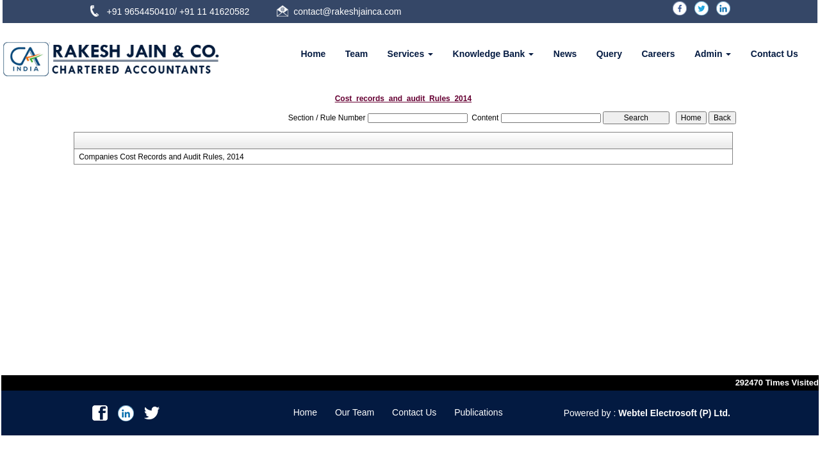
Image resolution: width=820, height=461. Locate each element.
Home (312, 54)
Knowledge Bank (493, 54)
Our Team (354, 412)
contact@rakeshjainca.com (347, 11)
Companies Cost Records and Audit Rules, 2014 (161, 156)
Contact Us (774, 54)
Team (356, 54)
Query (609, 54)
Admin (712, 54)
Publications (478, 412)
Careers (658, 54)
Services (411, 54)
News (565, 54)
